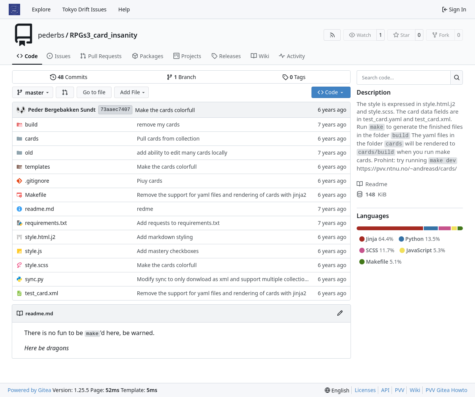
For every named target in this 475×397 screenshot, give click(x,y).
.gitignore (37, 180)
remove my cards (158, 124)
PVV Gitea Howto (446, 390)
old (29, 152)
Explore (41, 9)
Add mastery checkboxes (168, 251)
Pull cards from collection (168, 138)
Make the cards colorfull (165, 110)
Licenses (365, 390)
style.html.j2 (40, 236)
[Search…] (456, 77)
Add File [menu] (133, 92)
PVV (399, 390)
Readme (372, 184)
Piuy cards (149, 180)
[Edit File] (340, 313)
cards (31, 138)
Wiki (415, 390)
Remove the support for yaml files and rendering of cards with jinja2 (222, 194)
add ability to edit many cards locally (182, 152)
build (31, 124)
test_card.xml (41, 293)
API (385, 390)
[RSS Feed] (332, 35)
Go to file (94, 92)
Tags (293, 77)
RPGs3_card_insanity (103, 35)
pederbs (51, 35)
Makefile (35, 194)
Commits (68, 77)
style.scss (36, 265)
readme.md (39, 208)
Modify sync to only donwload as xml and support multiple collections (223, 279)
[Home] (14, 9)
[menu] (337, 390)
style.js (33, 251)
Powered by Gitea (29, 390)
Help (124, 9)
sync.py (34, 279)
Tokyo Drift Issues (84, 9)
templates (37, 166)
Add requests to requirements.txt (178, 222)
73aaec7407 (115, 109)
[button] (65, 92)
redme (145, 208)
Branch (181, 77)
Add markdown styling (165, 236)
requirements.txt (46, 222)
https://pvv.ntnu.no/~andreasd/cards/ (407, 168)
